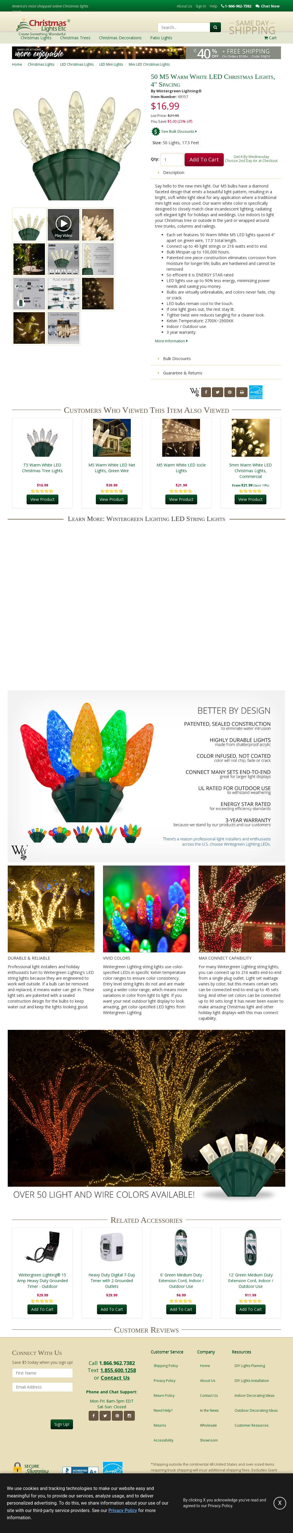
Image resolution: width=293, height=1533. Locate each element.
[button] (127, 142)
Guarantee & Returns (180, 373)
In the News (209, 1410)
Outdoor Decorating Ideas (256, 1410)
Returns (160, 1425)
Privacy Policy (164, 1380)
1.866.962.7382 (117, 1363)
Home (17, 64)
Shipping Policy (166, 1365)
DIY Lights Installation (252, 1380)
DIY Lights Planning (250, 1365)
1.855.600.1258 (118, 1370)
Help (213, 6)
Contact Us (115, 1377)
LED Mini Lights (111, 64)
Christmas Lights (41, 64)
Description (171, 172)
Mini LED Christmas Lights (149, 64)
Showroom (209, 1440)
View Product (42, 499)
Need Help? (163, 1410)
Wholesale (208, 1425)
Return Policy (164, 1395)
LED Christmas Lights (77, 64)
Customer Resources (251, 1425)
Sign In (201, 6)
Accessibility (163, 1440)
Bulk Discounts (174, 358)
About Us (184, 6)
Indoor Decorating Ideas (254, 1395)
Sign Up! (61, 1424)
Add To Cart (204, 159)
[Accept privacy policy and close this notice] (280, 1503)
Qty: (155, 159)
